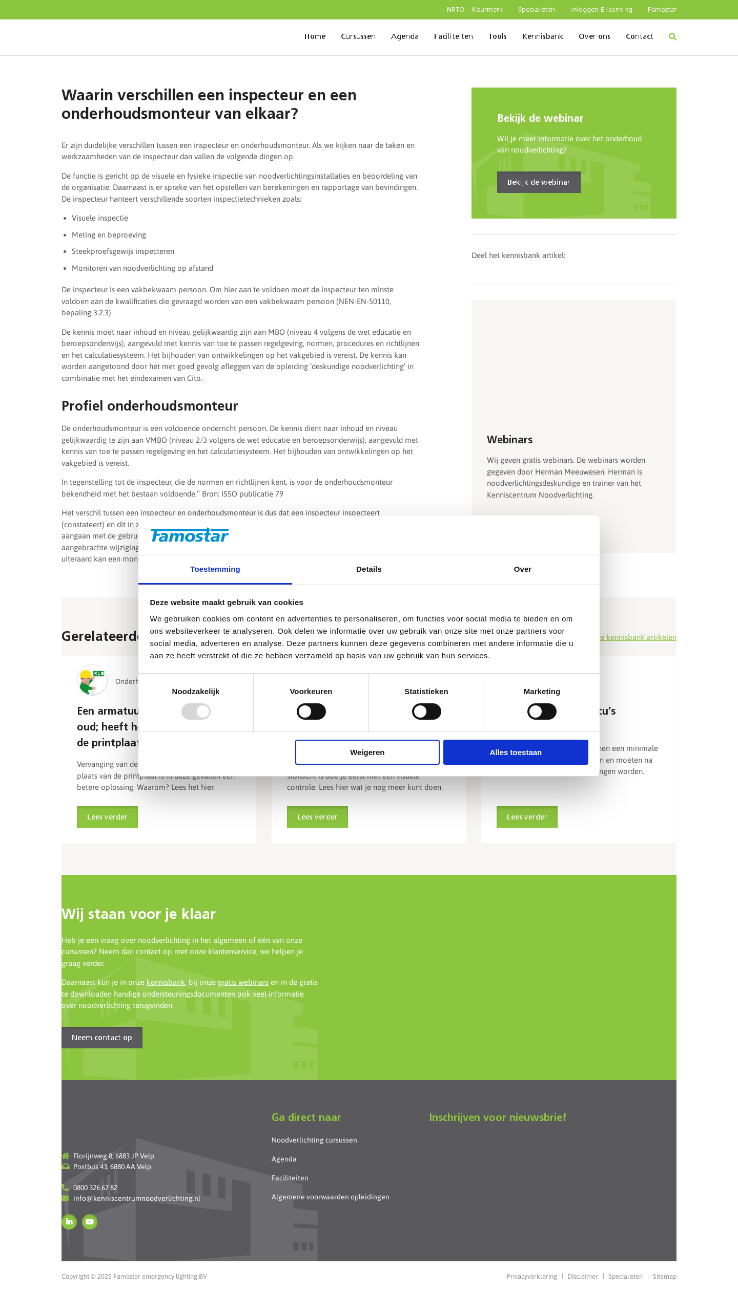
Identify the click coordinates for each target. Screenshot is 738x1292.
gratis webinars (243, 982)
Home (314, 36)
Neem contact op (102, 1038)
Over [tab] (523, 569)
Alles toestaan (516, 752)
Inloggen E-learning (601, 10)
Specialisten (536, 10)
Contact (639, 36)
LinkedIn (69, 1222)
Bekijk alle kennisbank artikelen (622, 637)
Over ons (594, 36)
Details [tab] (369, 569)
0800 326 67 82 (95, 1187)
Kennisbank (542, 36)
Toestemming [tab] (215, 569)
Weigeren (367, 752)
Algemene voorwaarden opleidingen (330, 1197)
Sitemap (664, 1276)
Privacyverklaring (532, 1276)
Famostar (662, 10)
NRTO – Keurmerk (475, 10)
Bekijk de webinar (538, 182)
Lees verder (107, 817)
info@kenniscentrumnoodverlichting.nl (136, 1198)
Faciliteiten (453, 36)
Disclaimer (582, 1276)
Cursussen (358, 36)
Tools (497, 36)
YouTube (89, 1222)
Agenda (405, 36)
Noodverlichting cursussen (314, 1140)
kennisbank (166, 982)
